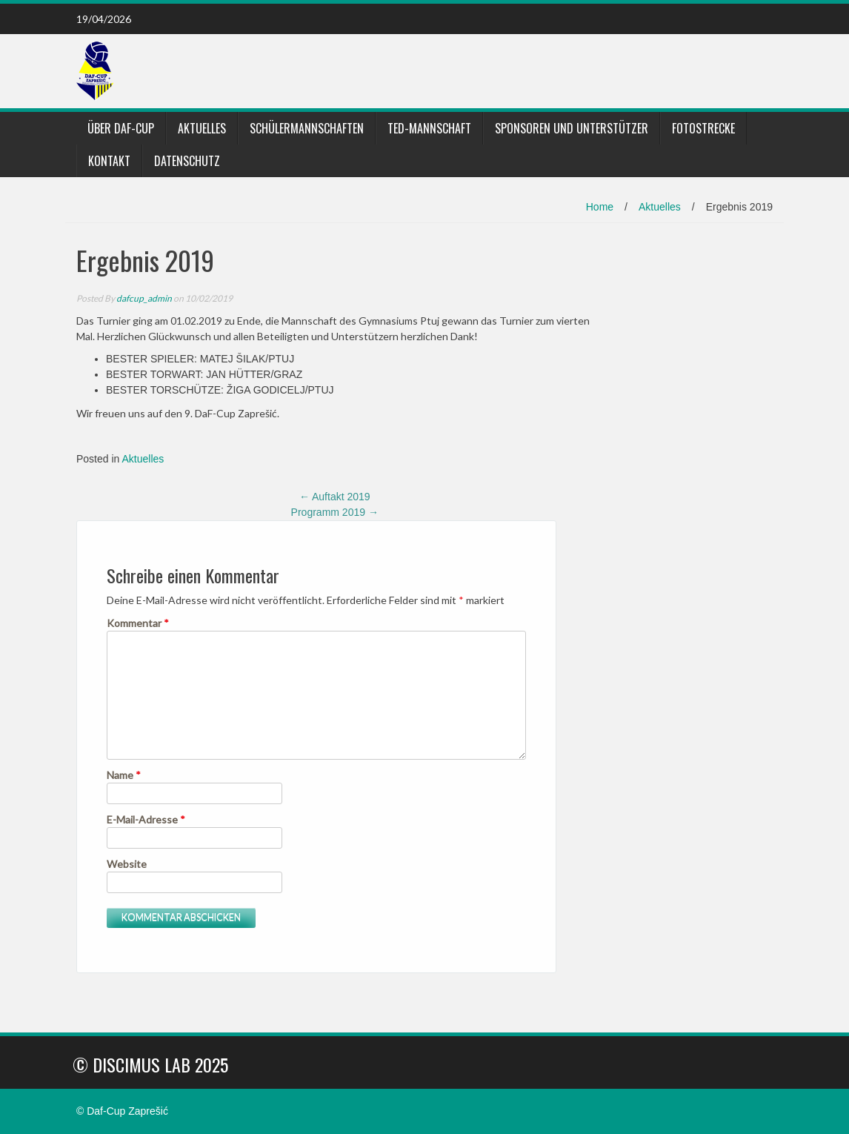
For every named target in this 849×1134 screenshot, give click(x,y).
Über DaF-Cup (120, 128)
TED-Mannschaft (429, 128)
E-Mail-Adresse (146, 819)
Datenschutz (187, 161)
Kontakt (109, 161)
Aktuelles (202, 128)
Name (124, 775)
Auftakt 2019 (334, 497)
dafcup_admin (144, 298)
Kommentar (138, 623)
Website (127, 864)
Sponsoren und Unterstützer (571, 128)
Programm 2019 (335, 512)
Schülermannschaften (307, 128)
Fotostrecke (703, 128)
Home (599, 207)
